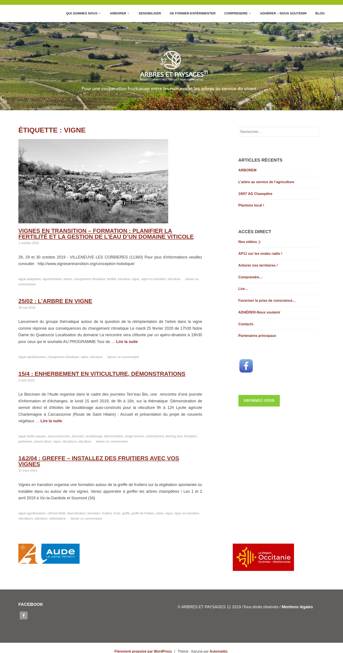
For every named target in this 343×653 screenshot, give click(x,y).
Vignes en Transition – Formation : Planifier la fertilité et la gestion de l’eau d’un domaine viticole (108, 233)
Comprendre (236, 13)
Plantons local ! (251, 205)
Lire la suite (127, 341)
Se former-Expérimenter (193, 13)
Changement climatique (89, 278)
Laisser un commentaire (123, 356)
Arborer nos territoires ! (258, 265)
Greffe (126, 506)
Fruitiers (107, 506)
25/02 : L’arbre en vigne (54, 300)
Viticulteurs (69, 440)
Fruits (117, 506)
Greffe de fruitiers (142, 506)
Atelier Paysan (36, 435)
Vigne (135, 278)
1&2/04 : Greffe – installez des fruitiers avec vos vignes (108, 457)
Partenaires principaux (257, 336)
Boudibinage (94, 435)
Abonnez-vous (259, 400)
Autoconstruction (59, 435)
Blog (320, 13)
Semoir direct (42, 440)
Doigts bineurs (134, 435)
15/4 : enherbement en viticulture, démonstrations (99, 373)
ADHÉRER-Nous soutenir (259, 312)
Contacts (245, 324)
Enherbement (155, 435)
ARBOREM (247, 170)
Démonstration (114, 435)
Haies (159, 506)
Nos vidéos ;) (249, 242)
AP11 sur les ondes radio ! (260, 253)
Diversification (76, 506)
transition (124, 278)
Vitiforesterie (57, 511)
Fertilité (111, 278)
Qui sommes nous (81, 13)
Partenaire (25, 440)
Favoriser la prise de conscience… (267, 300)
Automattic (219, 644)
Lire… (243, 289)
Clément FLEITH (56, 506)
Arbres (67, 278)
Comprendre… (250, 277)
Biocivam (78, 435)
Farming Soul (174, 435)
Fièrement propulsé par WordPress (143, 644)
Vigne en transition (153, 278)
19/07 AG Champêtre (255, 194)
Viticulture (174, 278)
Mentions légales (297, 600)
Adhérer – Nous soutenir (283, 13)
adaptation (34, 278)
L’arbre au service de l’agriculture (266, 182)
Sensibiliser (149, 13)
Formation (190, 435)
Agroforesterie (52, 278)
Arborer (118, 13)
